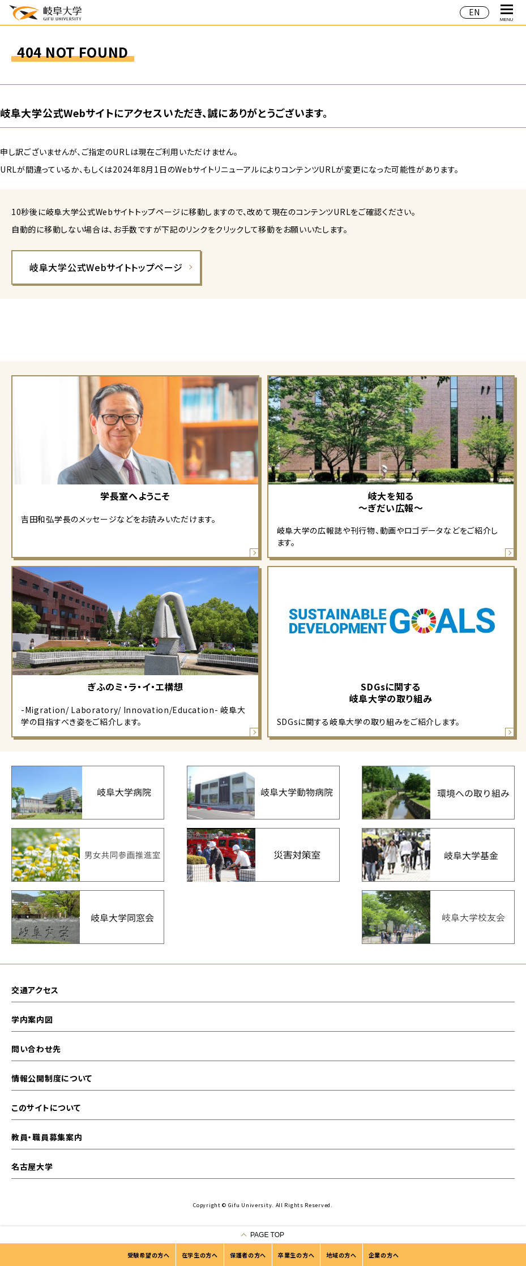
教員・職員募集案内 (46, 1137)
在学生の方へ (200, 1255)
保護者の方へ (248, 1255)
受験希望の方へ (148, 1255)
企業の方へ (384, 1255)
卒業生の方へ (296, 1255)
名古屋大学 (32, 1166)
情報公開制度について (51, 1078)
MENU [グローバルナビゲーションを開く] (507, 13)
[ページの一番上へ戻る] (263, 1234)
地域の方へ (341, 1255)
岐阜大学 (45, 12)
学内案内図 (32, 1019)
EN (474, 12)
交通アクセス (34, 989)
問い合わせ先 (36, 1048)
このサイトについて (45, 1107)
